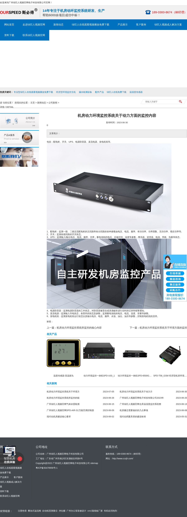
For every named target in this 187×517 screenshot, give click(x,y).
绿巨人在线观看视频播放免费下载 (90, 24)
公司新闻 (52, 102)
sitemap (94, 463)
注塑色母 (22, 511)
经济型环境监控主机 (66, 92)
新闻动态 (58, 24)
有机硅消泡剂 (110, 511)
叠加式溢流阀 (34, 511)
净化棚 (62, 511)
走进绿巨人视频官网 (34, 24)
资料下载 (9, 35)
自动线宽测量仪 (50, 511)
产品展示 (123, 24)
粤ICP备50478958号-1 (47, 468)
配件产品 (99, 92)
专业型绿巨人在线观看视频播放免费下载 (33, 92)
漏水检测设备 (85, 92)
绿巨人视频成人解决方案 (168, 24)
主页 (32, 102)
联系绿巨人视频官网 (34, 35)
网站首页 (9, 24)
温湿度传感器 (136, 92)
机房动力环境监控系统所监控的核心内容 (79, 327)
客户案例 (141, 24)
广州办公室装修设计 (76, 511)
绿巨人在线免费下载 (116, 92)
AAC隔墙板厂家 (95, 511)
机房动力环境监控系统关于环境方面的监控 (163, 327)
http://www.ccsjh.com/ (122, 458)
